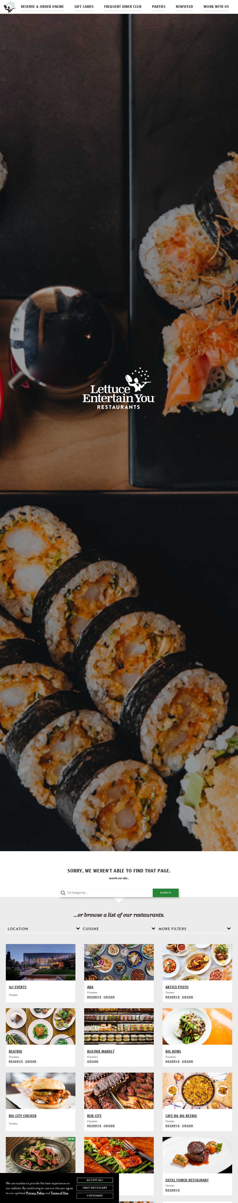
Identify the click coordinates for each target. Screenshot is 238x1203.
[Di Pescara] (119, 1164)
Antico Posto (176, 996)
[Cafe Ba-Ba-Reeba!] (197, 1100)
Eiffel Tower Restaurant (187, 1189)
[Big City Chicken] (40, 1100)
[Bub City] (119, 1100)
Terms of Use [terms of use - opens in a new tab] (59, 1192)
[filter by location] (43, 937)
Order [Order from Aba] (109, 1006)
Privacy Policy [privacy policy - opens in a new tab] (35, 1192)
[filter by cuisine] (119, 937)
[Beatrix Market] (119, 1035)
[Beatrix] (40, 1035)
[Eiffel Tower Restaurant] (197, 1164)
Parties (159, 9)
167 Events (17, 996)
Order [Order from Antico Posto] (187, 1006)
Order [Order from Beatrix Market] (92, 1070)
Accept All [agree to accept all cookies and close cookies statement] (95, 1180)
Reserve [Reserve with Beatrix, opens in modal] (16, 1070)
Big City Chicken (22, 1124)
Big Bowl (173, 1060)
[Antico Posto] (197, 971)
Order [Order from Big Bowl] (187, 1070)
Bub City (94, 1124)
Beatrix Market (100, 1060)
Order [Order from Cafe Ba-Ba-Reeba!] (187, 1134)
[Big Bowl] (197, 1035)
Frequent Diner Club (124, 9)
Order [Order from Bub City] (109, 1134)
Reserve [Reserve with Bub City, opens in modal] (94, 1134)
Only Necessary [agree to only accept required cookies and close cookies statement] (95, 1188)
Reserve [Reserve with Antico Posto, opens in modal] (172, 1006)
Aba (90, 996)
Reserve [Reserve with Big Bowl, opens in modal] (172, 1070)
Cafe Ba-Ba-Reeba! (181, 1124)
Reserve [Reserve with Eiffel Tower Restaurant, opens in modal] (172, 1199)
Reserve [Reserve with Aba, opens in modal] (94, 1006)
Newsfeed (184, 9)
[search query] (106, 901)
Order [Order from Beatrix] (30, 1070)
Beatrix (15, 1060)
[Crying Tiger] (40, 1164)
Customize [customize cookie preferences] (95, 1196)
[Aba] (119, 971)
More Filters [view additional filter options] (172, 937)
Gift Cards (86, 9)
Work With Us (214, 9)
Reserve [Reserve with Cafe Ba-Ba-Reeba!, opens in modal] (172, 1134)
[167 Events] (40, 971)
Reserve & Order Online (46, 9)
